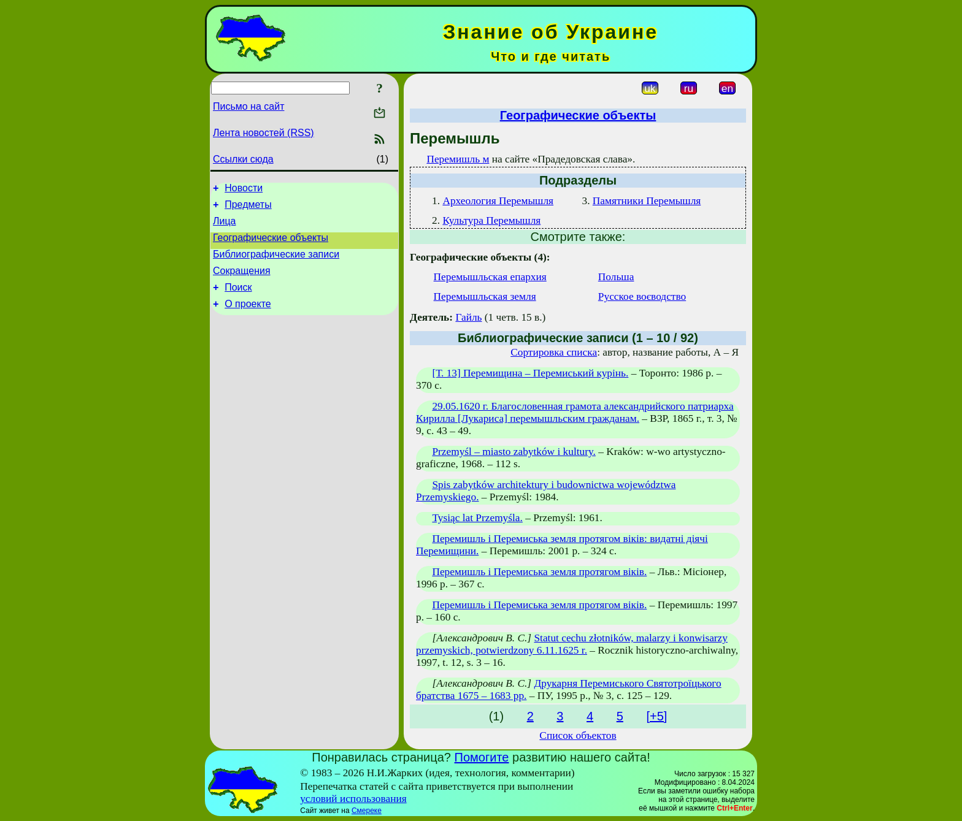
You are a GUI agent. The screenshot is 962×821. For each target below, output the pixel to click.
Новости (244, 190)
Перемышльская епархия (490, 277)
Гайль (468, 317)
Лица (224, 226)
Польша (616, 277)
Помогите (482, 757)
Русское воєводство (642, 296)
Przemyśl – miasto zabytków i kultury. (513, 451)
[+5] (656, 716)
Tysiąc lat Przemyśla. (477, 518)
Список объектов (577, 735)
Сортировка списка (553, 352)
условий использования (353, 798)
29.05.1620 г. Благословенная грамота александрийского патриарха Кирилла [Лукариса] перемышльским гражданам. (575, 412)
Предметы (248, 208)
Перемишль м (457, 159)
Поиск (238, 300)
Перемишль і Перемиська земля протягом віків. (539, 572)
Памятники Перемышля (647, 201)
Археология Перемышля (497, 201)
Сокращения (242, 282)
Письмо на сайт (248, 106)
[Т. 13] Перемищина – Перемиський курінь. (530, 373)
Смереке (367, 810)
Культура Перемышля (491, 220)
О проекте (248, 318)
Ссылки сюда (243, 159)
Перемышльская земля (485, 296)
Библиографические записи (276, 263)
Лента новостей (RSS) (263, 133)
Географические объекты (270, 245)
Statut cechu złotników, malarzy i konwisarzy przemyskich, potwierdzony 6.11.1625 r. (572, 644)
